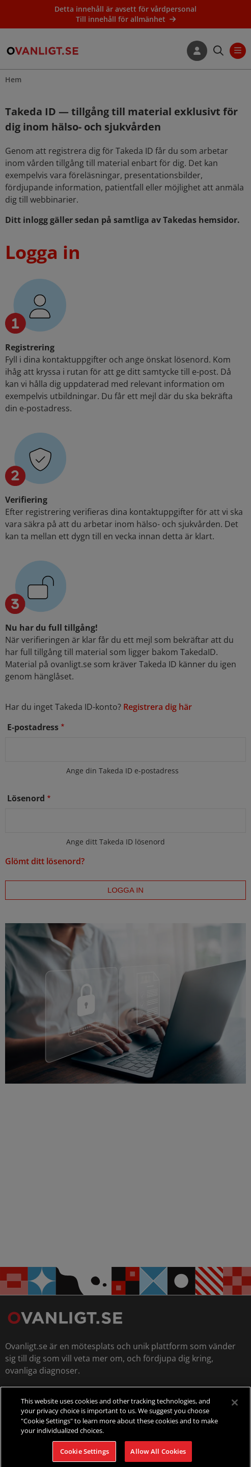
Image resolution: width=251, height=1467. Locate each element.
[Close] (235, 1409)
